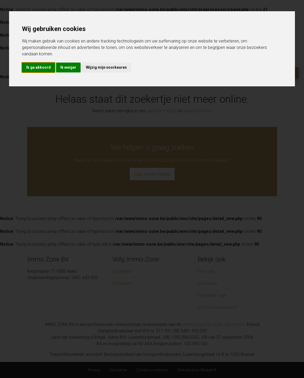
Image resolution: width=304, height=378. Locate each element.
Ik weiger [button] (68, 67)
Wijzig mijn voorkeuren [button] (106, 67)
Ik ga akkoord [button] (38, 67)
